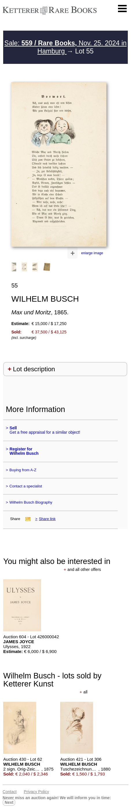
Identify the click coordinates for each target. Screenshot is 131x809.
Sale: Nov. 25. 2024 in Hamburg (65, 47)
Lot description (34, 369)
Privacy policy (36, 791)
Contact (9, 791)
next (9, 802)
